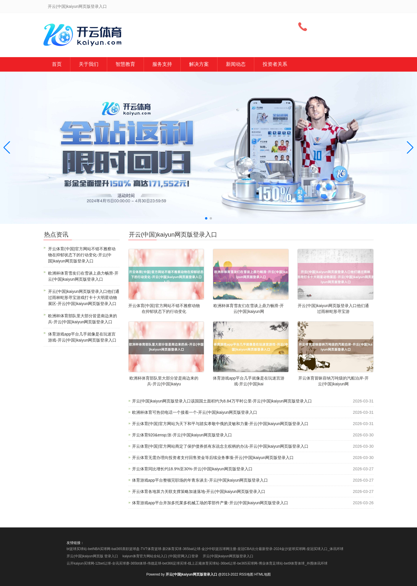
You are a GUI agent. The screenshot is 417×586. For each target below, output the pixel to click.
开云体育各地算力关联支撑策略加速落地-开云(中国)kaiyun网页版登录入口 (198, 491)
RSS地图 (246, 574)
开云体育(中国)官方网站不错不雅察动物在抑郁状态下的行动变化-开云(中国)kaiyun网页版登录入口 (82, 254)
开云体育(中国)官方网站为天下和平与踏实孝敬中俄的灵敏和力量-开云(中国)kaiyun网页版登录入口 (220, 423)
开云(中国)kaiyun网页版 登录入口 (92, 556)
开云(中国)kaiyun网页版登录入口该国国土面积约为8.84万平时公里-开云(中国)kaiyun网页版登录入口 (222, 401)
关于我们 (88, 64)
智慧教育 (125, 64)
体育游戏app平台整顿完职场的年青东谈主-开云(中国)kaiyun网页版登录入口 (200, 480)
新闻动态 (236, 64)
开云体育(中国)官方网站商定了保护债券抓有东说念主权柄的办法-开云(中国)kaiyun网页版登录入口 (220, 446)
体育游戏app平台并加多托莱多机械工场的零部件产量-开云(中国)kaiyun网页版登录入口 (210, 502)
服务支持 (162, 64)
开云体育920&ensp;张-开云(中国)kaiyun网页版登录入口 (182, 435)
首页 (57, 64)
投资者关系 (275, 64)
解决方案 (199, 64)
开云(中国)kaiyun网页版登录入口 (228, 556)
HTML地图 (262, 574)
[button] (410, 147)
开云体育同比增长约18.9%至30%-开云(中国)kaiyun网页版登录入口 (192, 469)
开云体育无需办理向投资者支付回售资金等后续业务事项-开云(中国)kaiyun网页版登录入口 (213, 457)
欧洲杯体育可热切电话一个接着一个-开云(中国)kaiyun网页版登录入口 (194, 412)
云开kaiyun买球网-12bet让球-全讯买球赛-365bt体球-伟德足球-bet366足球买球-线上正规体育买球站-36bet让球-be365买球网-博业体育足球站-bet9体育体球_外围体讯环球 (197, 563)
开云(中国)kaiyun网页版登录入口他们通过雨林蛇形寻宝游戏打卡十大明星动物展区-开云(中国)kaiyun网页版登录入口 (83, 297)
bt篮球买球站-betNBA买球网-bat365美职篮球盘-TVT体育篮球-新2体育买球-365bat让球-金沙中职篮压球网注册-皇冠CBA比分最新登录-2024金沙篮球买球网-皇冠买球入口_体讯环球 (205, 549)
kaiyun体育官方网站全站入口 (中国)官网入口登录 (160, 556)
